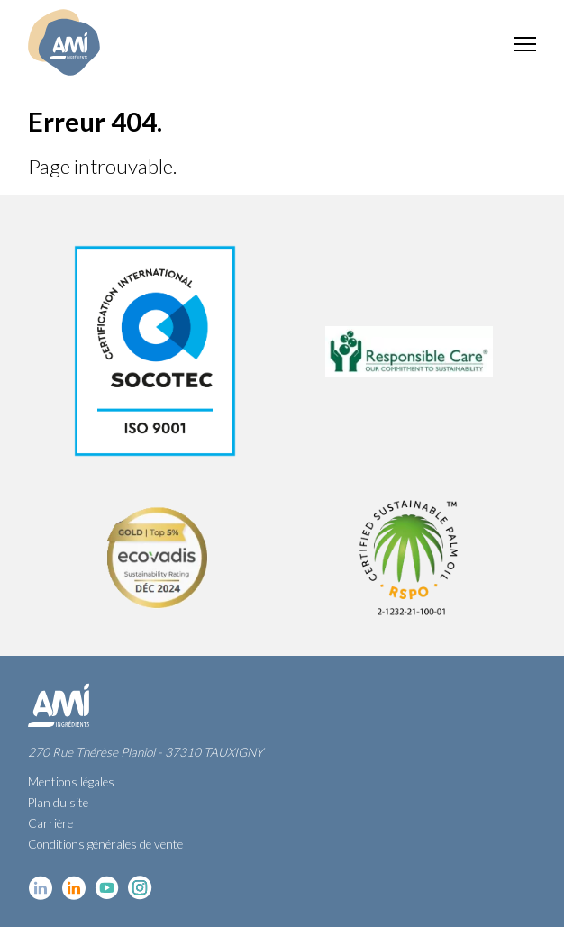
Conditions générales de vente (105, 844)
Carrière (50, 823)
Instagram (140, 888)
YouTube (107, 888)
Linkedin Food (73, 888)
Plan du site (58, 802)
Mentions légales (71, 782)
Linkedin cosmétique (40, 888)
